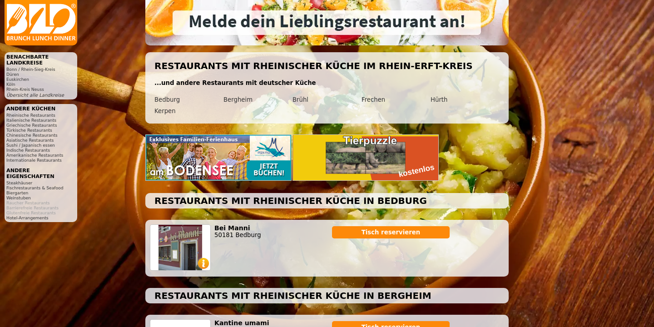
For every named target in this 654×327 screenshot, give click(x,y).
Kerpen (165, 111)
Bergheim (238, 99)
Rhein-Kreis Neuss (25, 89)
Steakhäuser (19, 182)
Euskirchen (17, 79)
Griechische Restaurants (31, 125)
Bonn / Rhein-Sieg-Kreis (30, 69)
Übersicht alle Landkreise (35, 95)
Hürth (439, 99)
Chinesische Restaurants (32, 135)
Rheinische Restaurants (30, 115)
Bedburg (167, 99)
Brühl (300, 99)
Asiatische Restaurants (30, 140)
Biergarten (17, 192)
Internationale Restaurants (34, 160)
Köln (10, 84)
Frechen (373, 99)
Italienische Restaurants (31, 120)
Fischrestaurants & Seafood (35, 187)
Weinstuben (18, 197)
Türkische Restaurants (29, 130)
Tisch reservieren (391, 232)
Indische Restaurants (28, 150)
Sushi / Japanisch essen (30, 145)
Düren (12, 74)
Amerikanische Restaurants (34, 155)
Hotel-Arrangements (27, 217)
